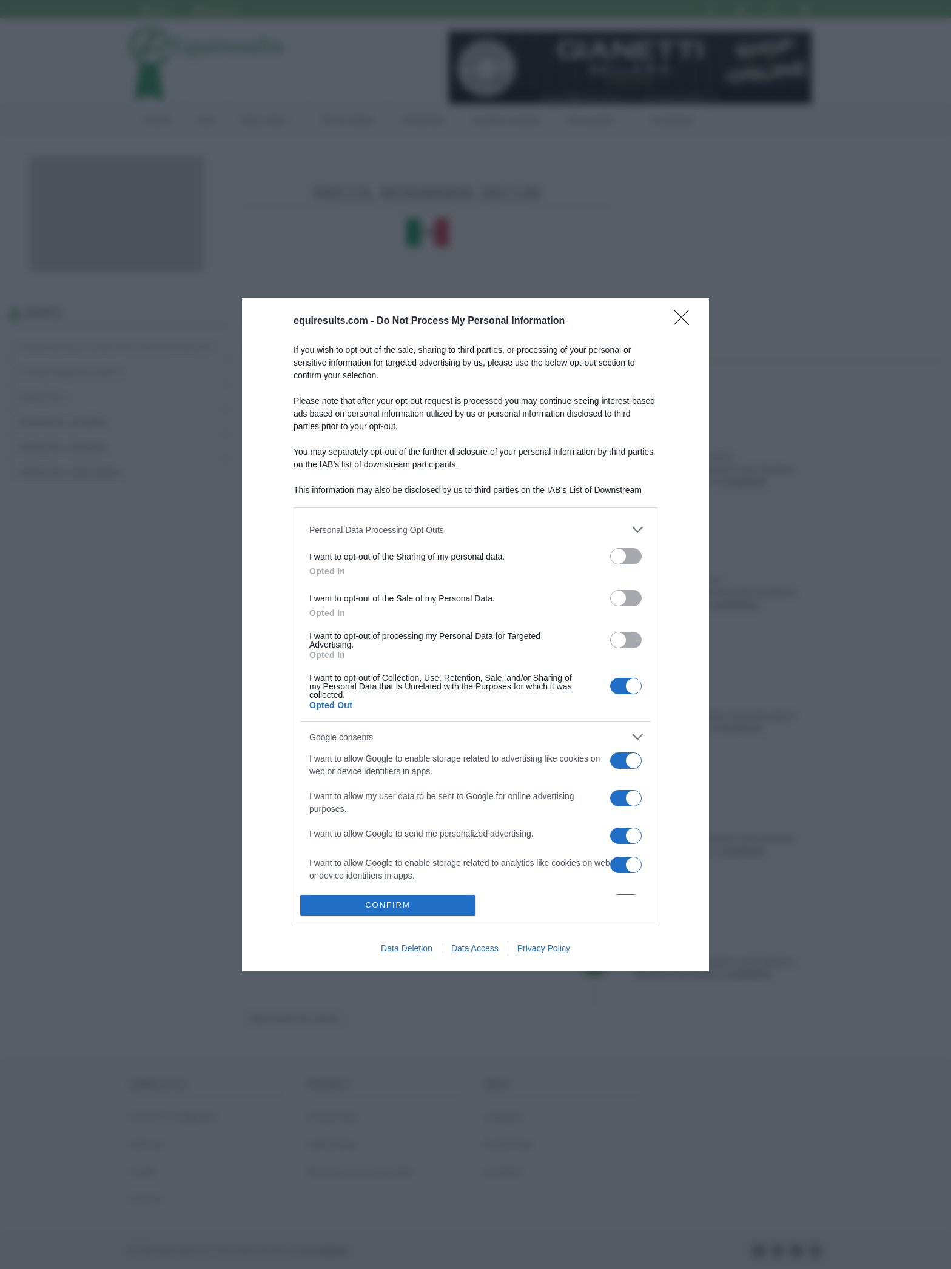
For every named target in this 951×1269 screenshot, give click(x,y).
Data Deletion (406, 948)
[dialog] (475, 634)
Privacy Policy (543, 948)
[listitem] (475, 529)
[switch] (626, 556)
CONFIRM (388, 904)
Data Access (475, 948)
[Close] (685, 321)
